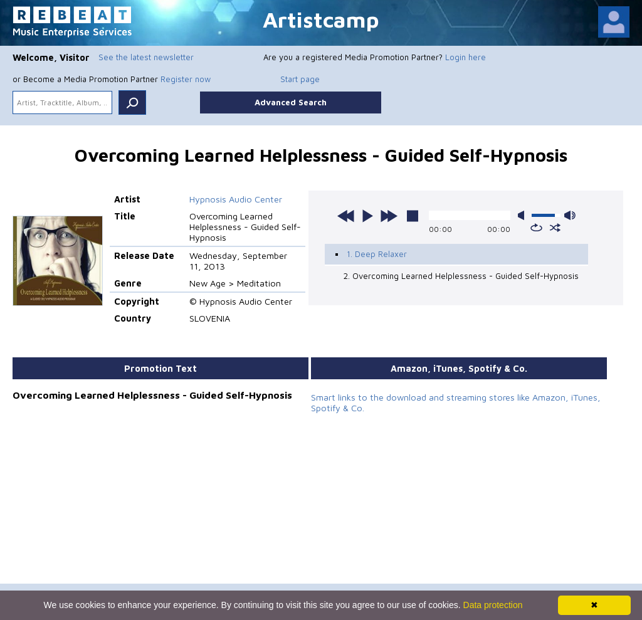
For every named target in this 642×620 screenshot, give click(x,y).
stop (412, 215)
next (388, 215)
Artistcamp (321, 19)
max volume (570, 215)
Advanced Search (291, 102)
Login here (465, 57)
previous (346, 215)
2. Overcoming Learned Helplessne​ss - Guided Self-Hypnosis (461, 276)
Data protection (493, 605)
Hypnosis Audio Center (235, 199)
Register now (185, 79)
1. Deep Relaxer (377, 254)
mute (523, 215)
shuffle (555, 227)
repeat (536, 227)
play (367, 215)
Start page (300, 79)
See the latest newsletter (146, 57)
